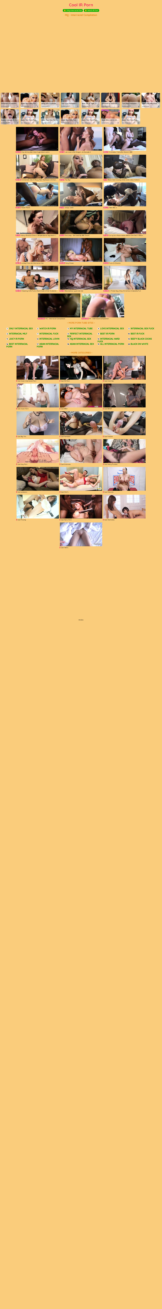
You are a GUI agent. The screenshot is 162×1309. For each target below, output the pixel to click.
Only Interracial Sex (73, 10)
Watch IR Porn (91, 10)
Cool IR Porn (81, 4)
